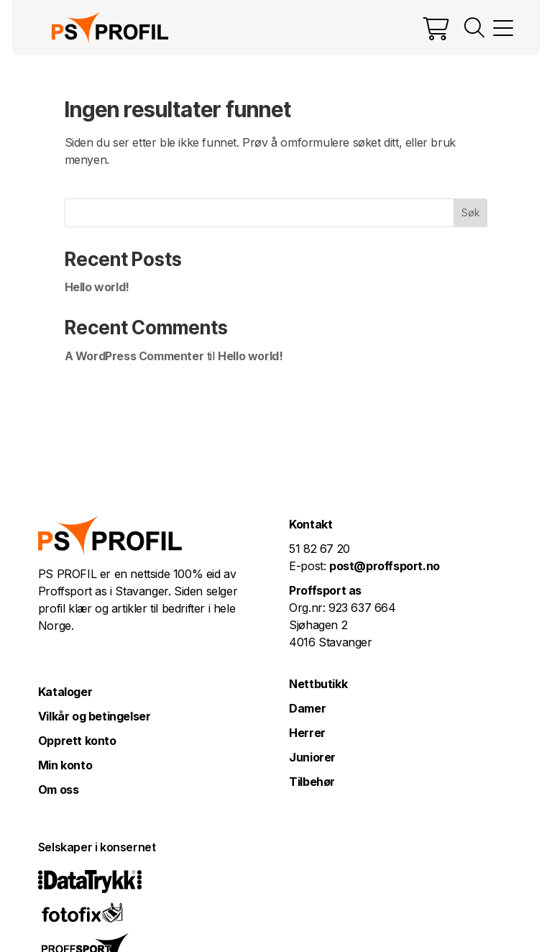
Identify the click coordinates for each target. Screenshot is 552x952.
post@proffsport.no (384, 566)
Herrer (307, 733)
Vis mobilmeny (503, 28)
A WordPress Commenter (134, 356)
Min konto (65, 765)
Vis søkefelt (474, 28)
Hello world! (97, 287)
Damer (307, 708)
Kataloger (65, 692)
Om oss (58, 789)
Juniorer (312, 757)
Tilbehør (312, 781)
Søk (470, 212)
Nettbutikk (318, 684)
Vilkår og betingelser (94, 716)
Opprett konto (77, 740)
